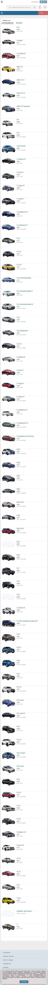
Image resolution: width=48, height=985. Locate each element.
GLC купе (20, 700)
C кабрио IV (21, 159)
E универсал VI (22, 423)
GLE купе (20, 766)
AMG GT (20, 67)
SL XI (18, 872)
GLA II (19, 647)
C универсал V (22, 225)
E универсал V (22, 410)
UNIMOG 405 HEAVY (24, 911)
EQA (18, 449)
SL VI (18, 858)
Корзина (45, 7)
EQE (18, 489)
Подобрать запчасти (40, 7)
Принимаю (24, 981)
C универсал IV (22, 212)
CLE (18, 317)
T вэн (19, 898)
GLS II (19, 792)
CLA (18, 238)
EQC (18, 476)
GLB (18, 660)
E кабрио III (21, 357)
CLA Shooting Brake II (25, 291)
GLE (18, 726)
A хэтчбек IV (21, 53)
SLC (18, 885)
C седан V (20, 199)
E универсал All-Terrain (25, 436)
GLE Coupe (21, 753)
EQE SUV (20, 502)
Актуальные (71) (7, 23)
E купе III (20, 370)
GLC (18, 674)
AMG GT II (20, 80)
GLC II (19, 687)
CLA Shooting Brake (24, 278)
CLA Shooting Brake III (25, 304)
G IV (18, 594)
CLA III (19, 265)
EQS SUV (20, 529)
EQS (18, 515)
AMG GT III (21, 93)
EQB (18, 463)
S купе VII (20, 845)
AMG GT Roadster (23, 106)
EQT (18, 542)
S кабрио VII (21, 832)
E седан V (20, 383)
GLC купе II (21, 713)
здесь (37, 973)
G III (18, 581)
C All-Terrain (21, 146)
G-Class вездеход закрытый (27, 621)
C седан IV (21, 185)
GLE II (19, 740)
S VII (18, 806)
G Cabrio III (21, 608)
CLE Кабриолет (22, 331)
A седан (19, 40)
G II (18, 568)
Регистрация (34, 2)
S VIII (19, 819)
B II (18, 119)
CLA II (19, 251)
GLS (18, 779)
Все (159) (19, 23)
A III (18, 27)
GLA (18, 634)
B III (18, 133)
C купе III (20, 172)
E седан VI (21, 397)
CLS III (19, 344)
